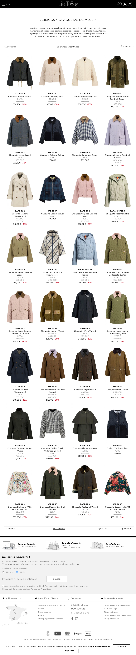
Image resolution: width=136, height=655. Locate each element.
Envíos (41, 609)
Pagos (41, 615)
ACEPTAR (121, 647)
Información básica (103, 639)
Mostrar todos (59, 528)
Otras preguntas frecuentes (50, 619)
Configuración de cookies (98, 646)
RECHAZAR (69, 651)
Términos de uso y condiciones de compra (42, 639)
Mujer (22, 572)
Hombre (10, 572)
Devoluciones (44, 612)
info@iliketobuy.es (79, 605)
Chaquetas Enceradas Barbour (118, 605)
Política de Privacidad (40, 589)
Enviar (57, 579)
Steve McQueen (111, 612)
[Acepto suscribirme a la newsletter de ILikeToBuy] (3, 586)
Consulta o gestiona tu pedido (51, 605)
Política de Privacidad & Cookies (78, 639)
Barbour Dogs (110, 609)
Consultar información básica (15, 589)
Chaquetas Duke (111, 619)
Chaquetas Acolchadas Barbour (118, 615)
